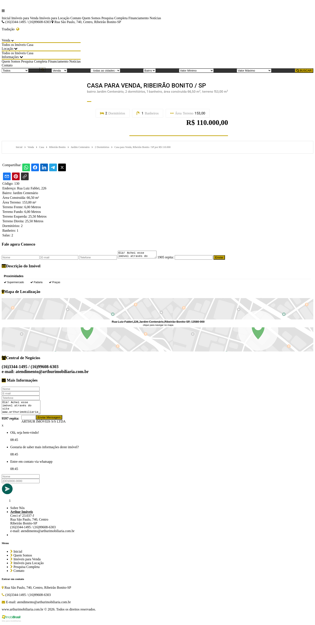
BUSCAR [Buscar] (304, 70)
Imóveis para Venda (24, 18)
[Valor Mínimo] (196, 71)
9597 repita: (10, 420)
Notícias (155, 18)
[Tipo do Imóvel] (15, 71)
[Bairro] (149, 71)
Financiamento (138, 18)
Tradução (10, 29)
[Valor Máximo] (254, 71)
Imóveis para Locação (54, 18)
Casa (30, 45)
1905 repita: (170, 258)
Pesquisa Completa (114, 18)
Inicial (6, 18)
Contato (75, 18)
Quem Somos (91, 18)
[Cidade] (105, 71)
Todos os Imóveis (14, 45)
